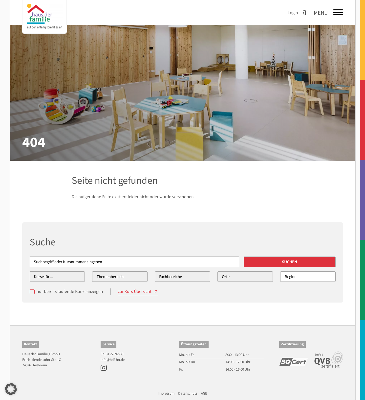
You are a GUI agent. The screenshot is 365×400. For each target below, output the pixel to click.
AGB (204, 393)
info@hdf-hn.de (113, 359)
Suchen (289, 262)
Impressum (166, 393)
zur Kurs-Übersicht (134, 291)
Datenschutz (187, 393)
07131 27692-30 (112, 354)
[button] (11, 389)
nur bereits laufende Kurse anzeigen (70, 291)
